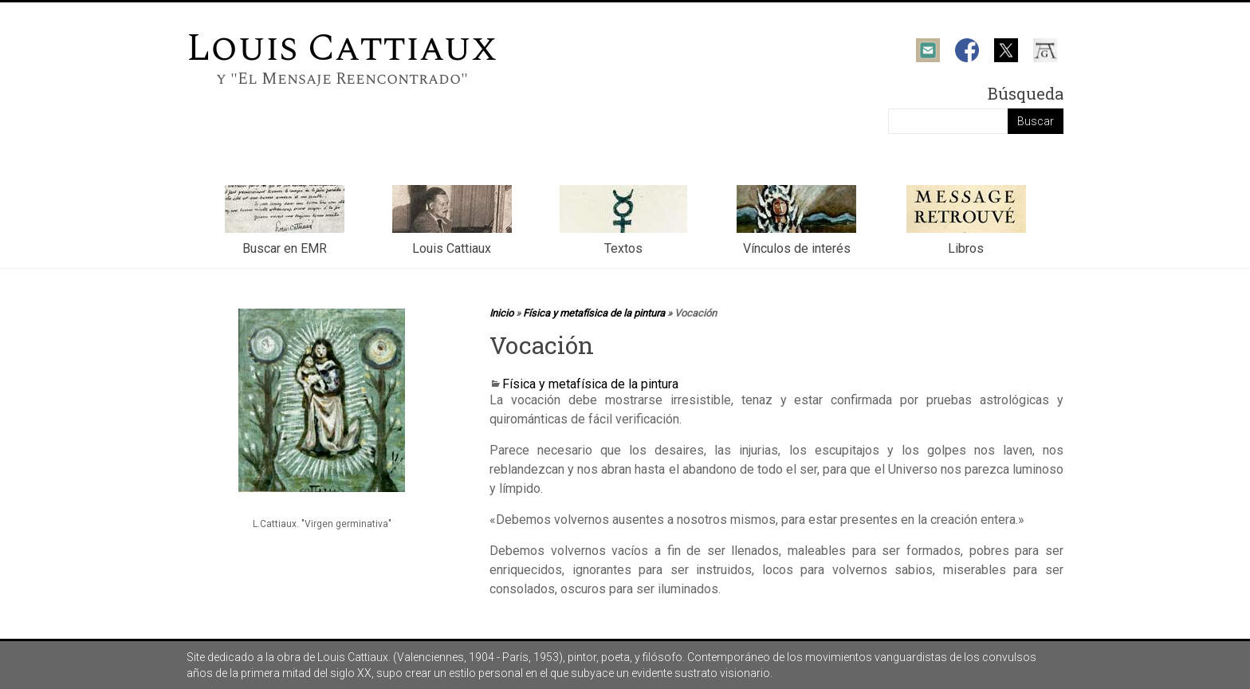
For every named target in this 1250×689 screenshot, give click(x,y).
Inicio (501, 313)
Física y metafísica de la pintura (594, 313)
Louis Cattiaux (342, 48)
